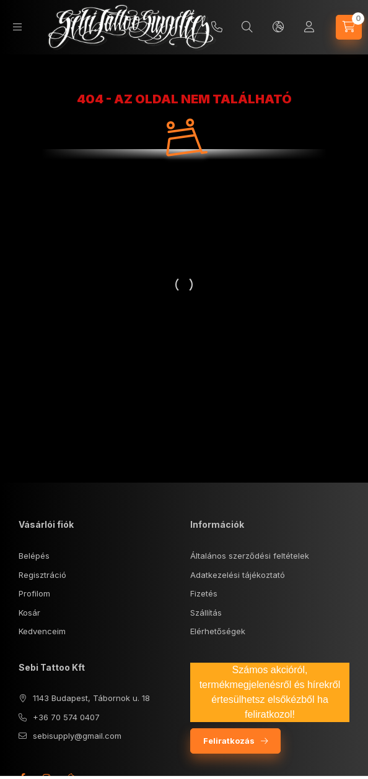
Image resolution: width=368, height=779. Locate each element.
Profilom (34, 593)
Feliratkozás (229, 741)
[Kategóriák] (17, 26)
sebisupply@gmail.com (77, 736)
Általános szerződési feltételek (249, 556)
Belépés (34, 556)
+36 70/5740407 (217, 27)
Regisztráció (42, 575)
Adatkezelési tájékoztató (237, 575)
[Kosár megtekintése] (349, 27)
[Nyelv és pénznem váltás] (278, 27)
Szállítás (206, 613)
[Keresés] (247, 27)
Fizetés (203, 593)
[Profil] (309, 27)
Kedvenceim (42, 631)
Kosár (29, 613)
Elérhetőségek (217, 631)
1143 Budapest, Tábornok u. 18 (91, 698)
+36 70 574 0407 (66, 717)
